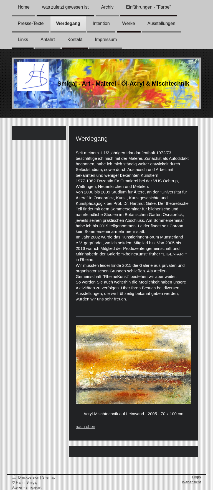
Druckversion (26, 477)
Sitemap (48, 477)
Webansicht (191, 482)
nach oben (85, 426)
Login (196, 477)
